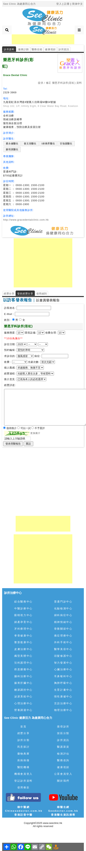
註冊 (67, 3)
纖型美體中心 (23, 655)
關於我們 (63, 780)
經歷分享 (9, 293)
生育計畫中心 (63, 689)
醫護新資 (63, 746)
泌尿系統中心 (23, 696)
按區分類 (63, 733)
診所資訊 (63, 49)
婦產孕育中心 (23, 622)
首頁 (23, 726)
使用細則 (41, 293)
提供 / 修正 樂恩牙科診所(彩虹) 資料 (60, 82)
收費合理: (51, 332)
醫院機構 (23, 767)
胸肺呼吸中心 (63, 682)
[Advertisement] (43, 39)
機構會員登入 (23, 773)
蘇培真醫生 (12, 149)
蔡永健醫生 (12, 143)
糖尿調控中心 (23, 689)
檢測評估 (63, 753)
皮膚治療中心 (23, 649)
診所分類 (23, 740)
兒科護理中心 (23, 662)
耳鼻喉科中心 (63, 676)
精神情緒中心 (63, 622)
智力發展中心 (63, 662)
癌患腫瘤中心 (23, 669)
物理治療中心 (63, 710)
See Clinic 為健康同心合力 (19, 3)
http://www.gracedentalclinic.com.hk (26, 219)
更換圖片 (35, 433)
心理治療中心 (23, 703)
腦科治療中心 (23, 676)
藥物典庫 (23, 753)
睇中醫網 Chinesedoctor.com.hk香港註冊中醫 (23, 811)
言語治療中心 (63, 703)
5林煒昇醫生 (48, 143)
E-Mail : (9, 314)
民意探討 (23, 746)
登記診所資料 (23, 780)
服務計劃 (23, 49)
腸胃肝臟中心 (23, 682)
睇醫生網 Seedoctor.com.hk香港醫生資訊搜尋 (63, 811)
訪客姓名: (10, 307)
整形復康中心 (23, 642)
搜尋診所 (63, 726)
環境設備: (30, 332)
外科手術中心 (63, 642)
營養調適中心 (23, 710)
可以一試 (26, 428)
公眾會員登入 (63, 773)
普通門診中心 (63, 601)
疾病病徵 (23, 760)
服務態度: (10, 332)
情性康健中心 (63, 696)
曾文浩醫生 (30, 143)
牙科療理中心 (23, 628)
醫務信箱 (37, 49)
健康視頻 (50, 49)
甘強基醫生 (66, 143)
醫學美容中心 (63, 649)
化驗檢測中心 (63, 608)
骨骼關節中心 (63, 628)
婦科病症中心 (63, 615)
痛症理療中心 (63, 635)
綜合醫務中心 (23, 601)
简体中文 (77, 3)
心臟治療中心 (63, 669)
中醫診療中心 (23, 608)
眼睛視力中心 (23, 615)
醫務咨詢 (63, 760)
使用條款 (23, 787)
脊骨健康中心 (23, 635)
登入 (59, 3)
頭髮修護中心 (63, 655)
